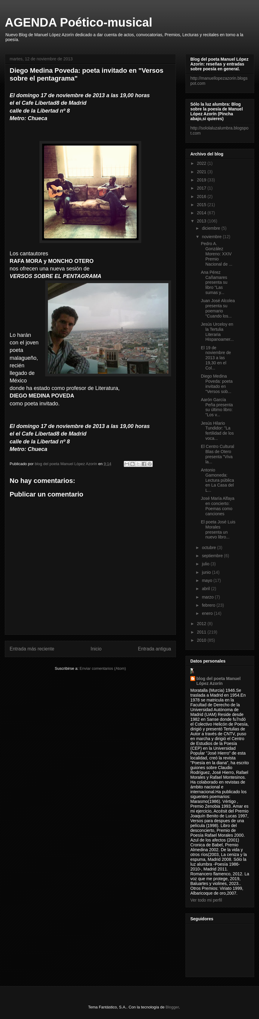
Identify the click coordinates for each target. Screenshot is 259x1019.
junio (207, 572)
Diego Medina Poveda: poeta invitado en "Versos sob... (216, 384)
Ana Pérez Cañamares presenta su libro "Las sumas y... (214, 282)
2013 (202, 221)
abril (206, 588)
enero (208, 613)
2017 (202, 188)
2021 (202, 171)
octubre (209, 547)
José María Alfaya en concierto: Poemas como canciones (217, 506)
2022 (202, 163)
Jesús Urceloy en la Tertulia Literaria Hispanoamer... (217, 332)
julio (206, 563)
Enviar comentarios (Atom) (103, 668)
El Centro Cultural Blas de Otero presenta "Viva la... (217, 454)
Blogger (172, 1007)
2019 (202, 179)
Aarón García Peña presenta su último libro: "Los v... (217, 407)
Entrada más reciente (32, 648)
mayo (207, 580)
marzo (208, 597)
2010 (202, 640)
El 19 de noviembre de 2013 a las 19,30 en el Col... (216, 357)
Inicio (96, 648)
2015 (202, 204)
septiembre (213, 555)
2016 (202, 196)
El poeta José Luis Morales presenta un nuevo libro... (218, 529)
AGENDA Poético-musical (78, 22)
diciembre (211, 228)
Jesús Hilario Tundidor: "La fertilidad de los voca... (217, 431)
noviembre (212, 236)
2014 (202, 212)
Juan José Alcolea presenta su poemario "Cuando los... (218, 308)
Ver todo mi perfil (206, 900)
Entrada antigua (154, 648)
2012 (202, 623)
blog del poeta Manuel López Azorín (218, 681)
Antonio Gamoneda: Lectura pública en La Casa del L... (217, 480)
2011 (202, 632)
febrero (209, 605)
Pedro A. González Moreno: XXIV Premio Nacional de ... (216, 253)
